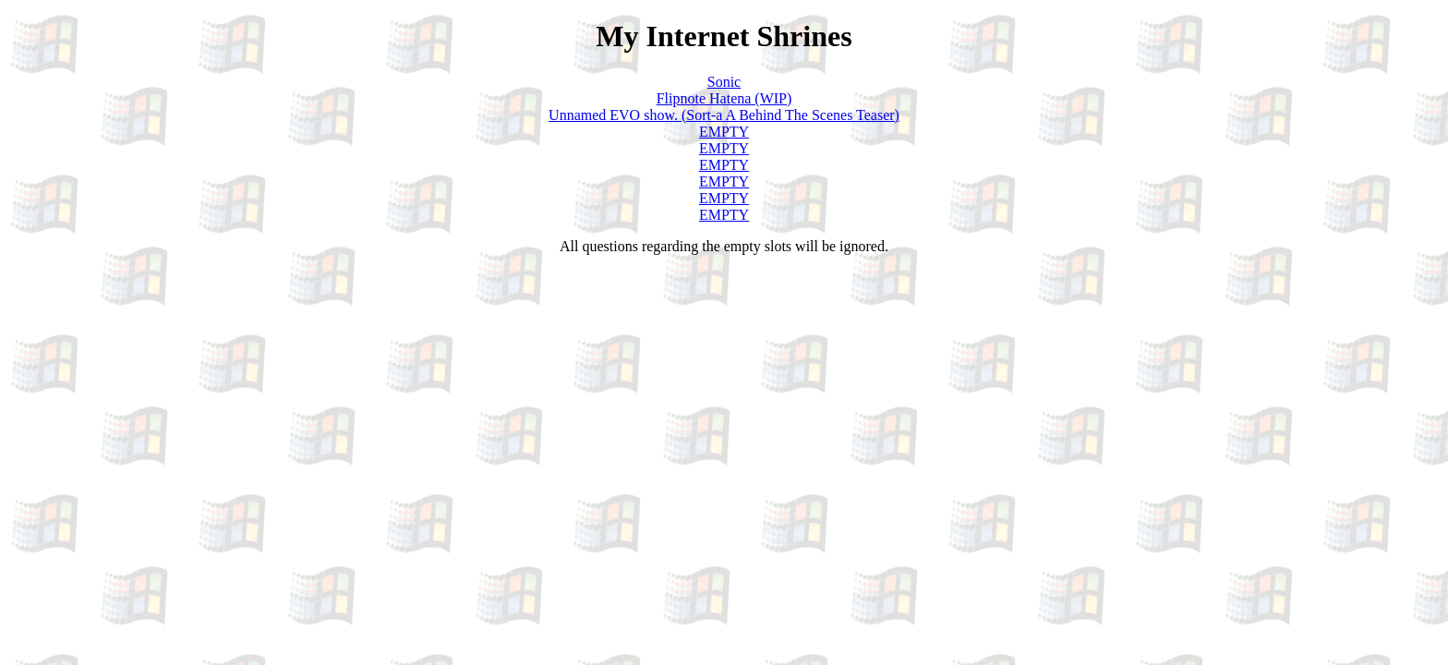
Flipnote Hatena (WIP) (724, 98)
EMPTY (724, 131)
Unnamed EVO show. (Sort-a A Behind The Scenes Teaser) (724, 115)
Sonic (724, 82)
